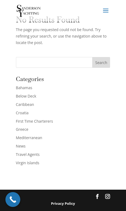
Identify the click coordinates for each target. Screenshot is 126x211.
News (21, 146)
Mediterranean (29, 137)
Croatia (22, 112)
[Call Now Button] (12, 199)
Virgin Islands (27, 162)
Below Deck (26, 96)
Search (101, 62)
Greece (22, 129)
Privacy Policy (63, 203)
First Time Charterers (34, 121)
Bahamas (24, 87)
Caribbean (25, 104)
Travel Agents (28, 154)
